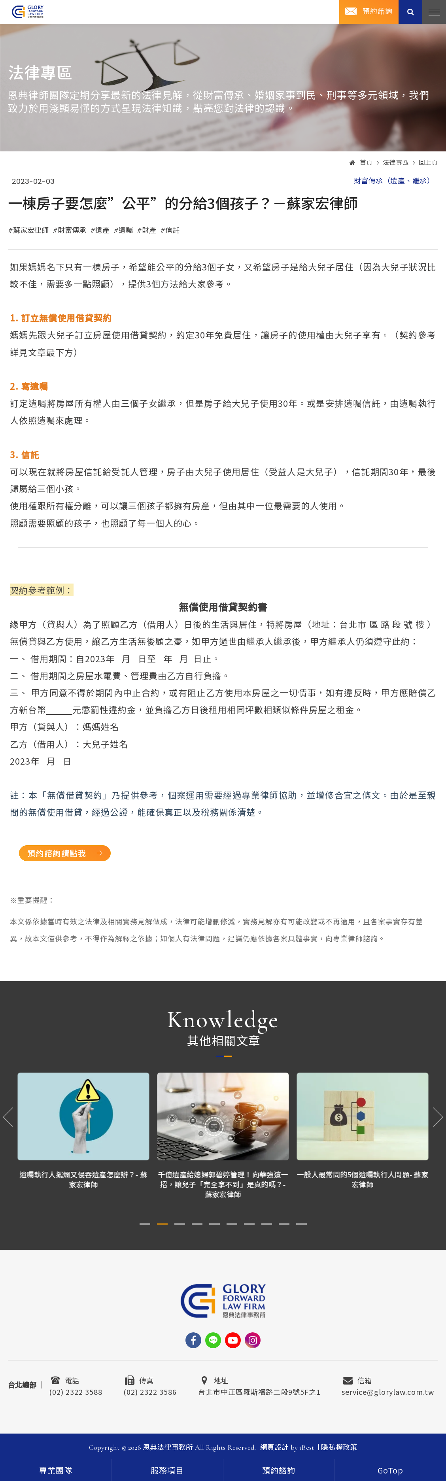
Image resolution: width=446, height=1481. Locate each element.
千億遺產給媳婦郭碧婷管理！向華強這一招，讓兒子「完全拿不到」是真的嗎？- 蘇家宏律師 (223, 1184)
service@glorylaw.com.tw (388, 1391)
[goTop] (390, 1470)
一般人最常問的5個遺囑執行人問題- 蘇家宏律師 (363, 1179)
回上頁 (428, 163)
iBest (306, 1447)
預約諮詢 (378, 11)
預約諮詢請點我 (57, 853)
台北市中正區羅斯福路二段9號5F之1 (259, 1391)
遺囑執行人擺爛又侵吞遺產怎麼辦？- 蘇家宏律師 (83, 1179)
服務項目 (167, 1471)
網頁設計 (274, 1447)
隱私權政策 (339, 1447)
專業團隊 (55, 1471)
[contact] (278, 1470)
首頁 (361, 163)
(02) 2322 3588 (75, 1391)
